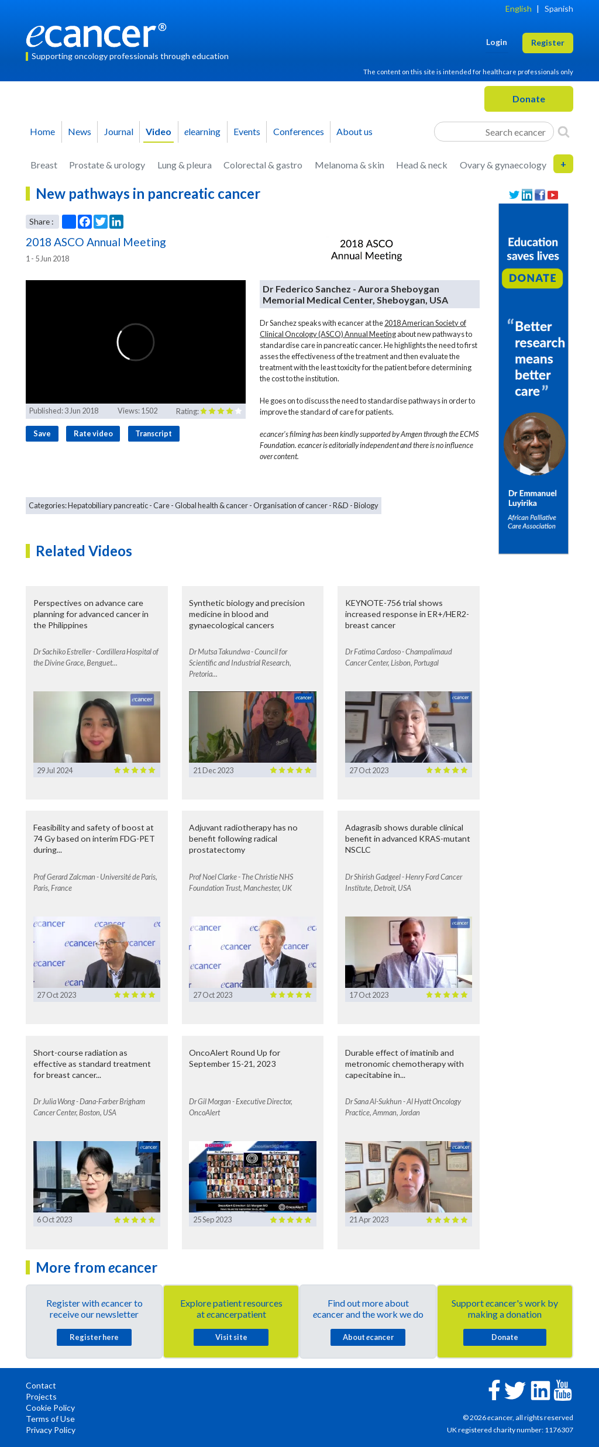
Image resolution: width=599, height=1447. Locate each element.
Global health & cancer (211, 505)
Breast (43, 164)
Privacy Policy (50, 1430)
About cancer (368, 1337)
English (518, 8)
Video (158, 131)
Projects (41, 1396)
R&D (341, 505)
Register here (94, 1337)
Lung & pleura (184, 164)
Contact (41, 1385)
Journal (118, 131)
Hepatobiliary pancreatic (108, 505)
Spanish (559, 8)
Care (161, 505)
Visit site (231, 1337)
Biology (366, 505)
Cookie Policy (50, 1407)
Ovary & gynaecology (503, 164)
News (79, 131)
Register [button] (547, 42)
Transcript (153, 433)
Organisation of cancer (290, 505)
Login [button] (496, 42)
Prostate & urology (107, 164)
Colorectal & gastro (262, 164)
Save (42, 433)
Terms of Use (50, 1419)
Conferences (298, 131)
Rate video (93, 433)
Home (42, 131)
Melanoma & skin (349, 164)
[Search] (563, 132)
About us (354, 131)
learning (202, 131)
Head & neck (421, 164)
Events (246, 131)
